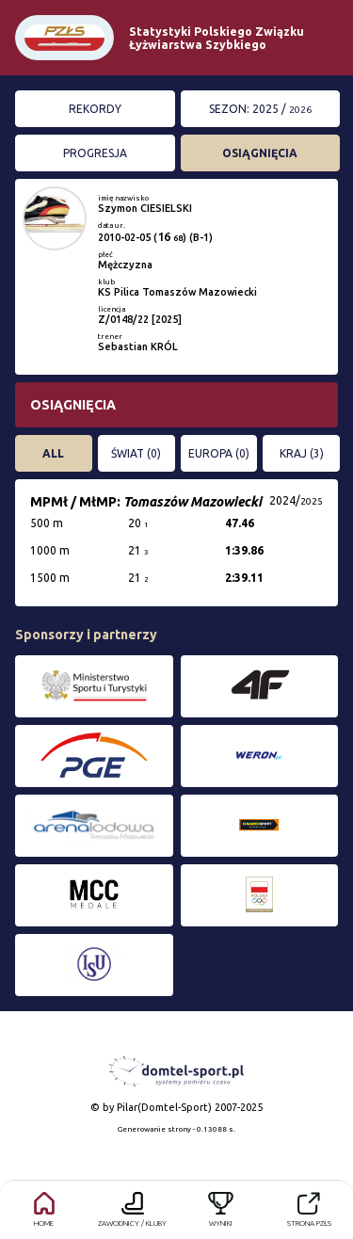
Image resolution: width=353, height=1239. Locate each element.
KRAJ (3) (302, 453)
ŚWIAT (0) (136, 453)
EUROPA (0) (218, 453)
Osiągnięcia (259, 153)
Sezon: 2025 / (260, 109)
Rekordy (95, 109)
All (53, 453)
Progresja (95, 153)
